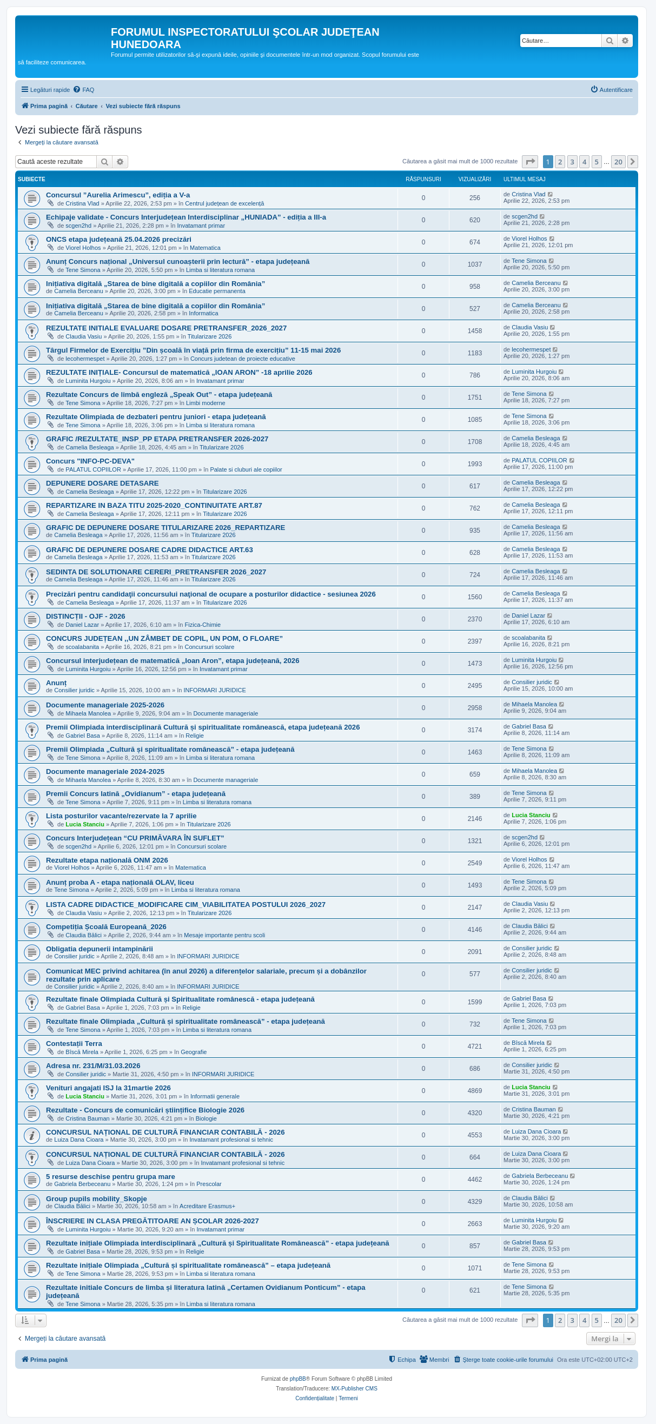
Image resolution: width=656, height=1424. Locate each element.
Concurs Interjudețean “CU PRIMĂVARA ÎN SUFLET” (135, 838)
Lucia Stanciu (84, 824)
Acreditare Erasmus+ (207, 1206)
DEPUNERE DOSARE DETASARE (102, 483)
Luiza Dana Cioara (78, 1139)
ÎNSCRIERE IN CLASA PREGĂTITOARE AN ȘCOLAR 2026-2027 (152, 1221)
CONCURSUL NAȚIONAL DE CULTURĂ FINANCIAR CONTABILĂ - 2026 (165, 1132)
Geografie (194, 1052)
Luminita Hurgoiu (87, 380)
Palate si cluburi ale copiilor (246, 469)
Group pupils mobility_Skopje (96, 1199)
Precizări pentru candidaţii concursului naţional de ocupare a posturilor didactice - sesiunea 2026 (211, 594)
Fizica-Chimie (203, 624)
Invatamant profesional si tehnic (231, 1139)
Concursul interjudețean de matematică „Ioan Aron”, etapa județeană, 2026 (173, 661)
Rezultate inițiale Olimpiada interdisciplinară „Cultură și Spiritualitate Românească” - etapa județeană (217, 1243)
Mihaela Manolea (88, 713)
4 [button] (584, 162)
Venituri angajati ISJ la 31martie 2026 (108, 1088)
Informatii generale (215, 1096)
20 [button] (618, 162)
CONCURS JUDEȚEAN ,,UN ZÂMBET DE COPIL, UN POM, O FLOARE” (164, 638)
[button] (530, 161)
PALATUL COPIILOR (93, 469)
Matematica (205, 247)
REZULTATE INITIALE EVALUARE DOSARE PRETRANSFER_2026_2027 (166, 328)
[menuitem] (83, 89)
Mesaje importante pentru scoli (224, 935)
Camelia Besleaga (89, 447)
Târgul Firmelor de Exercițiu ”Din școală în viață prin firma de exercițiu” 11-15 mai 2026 (193, 350)
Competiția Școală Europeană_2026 (106, 927)
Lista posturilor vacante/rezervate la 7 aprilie (121, 816)
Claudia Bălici (83, 935)
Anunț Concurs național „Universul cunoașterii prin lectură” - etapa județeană (177, 261)
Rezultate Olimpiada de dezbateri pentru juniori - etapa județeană (156, 417)
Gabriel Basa (82, 735)
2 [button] (560, 162)
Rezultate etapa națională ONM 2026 (107, 860)
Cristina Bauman (87, 1118)
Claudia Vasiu (83, 336)
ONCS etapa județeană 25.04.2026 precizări (118, 239)
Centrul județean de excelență (224, 203)
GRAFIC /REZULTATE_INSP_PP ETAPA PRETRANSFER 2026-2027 (157, 439)
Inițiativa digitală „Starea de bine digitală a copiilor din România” (155, 284)
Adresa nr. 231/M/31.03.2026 (93, 1066)
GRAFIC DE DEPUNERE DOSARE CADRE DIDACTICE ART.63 (149, 550)
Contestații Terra (74, 1043)
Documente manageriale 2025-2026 (105, 705)
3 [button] (572, 162)
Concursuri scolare (210, 647)
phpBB (298, 1379)
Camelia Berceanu (78, 291)
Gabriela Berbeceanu (82, 1184)
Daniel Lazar (82, 624)
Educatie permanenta (217, 291)
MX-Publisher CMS (354, 1389)
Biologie (206, 1118)
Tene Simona (82, 270)
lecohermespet (84, 358)
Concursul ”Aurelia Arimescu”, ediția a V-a (118, 195)
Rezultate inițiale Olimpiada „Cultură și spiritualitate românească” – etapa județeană (188, 1265)
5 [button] (597, 162)
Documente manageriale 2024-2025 (105, 771)
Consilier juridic (74, 690)
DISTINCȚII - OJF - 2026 (85, 616)
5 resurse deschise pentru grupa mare (110, 1177)
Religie (194, 735)
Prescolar (208, 1184)
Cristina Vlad (82, 203)
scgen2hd (78, 225)
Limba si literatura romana (220, 270)
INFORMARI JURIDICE (214, 690)
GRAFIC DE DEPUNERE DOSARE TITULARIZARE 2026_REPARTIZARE (165, 528)
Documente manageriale (225, 713)
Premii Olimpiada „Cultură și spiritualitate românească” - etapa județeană (170, 749)
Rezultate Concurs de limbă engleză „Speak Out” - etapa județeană (159, 394)
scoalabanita (82, 647)
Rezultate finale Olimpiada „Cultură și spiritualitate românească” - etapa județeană (185, 1021)
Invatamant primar (201, 225)
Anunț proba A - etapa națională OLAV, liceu (120, 882)
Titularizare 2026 (210, 336)
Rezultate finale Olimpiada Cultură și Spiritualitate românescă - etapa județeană (180, 999)
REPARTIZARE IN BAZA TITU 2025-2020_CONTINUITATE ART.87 (154, 505)
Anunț (56, 683)
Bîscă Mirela (81, 1052)
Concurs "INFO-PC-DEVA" (90, 461)
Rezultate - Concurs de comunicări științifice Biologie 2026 (145, 1110)
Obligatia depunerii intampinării (99, 949)
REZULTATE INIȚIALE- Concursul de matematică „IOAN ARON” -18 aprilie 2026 (179, 372)
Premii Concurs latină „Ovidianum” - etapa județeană (136, 794)
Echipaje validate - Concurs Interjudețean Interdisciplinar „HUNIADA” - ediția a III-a (186, 217)
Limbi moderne (206, 403)
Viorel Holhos (83, 247)
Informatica (203, 313)
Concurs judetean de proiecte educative (242, 358)
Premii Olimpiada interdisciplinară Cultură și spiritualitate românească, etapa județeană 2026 (203, 727)
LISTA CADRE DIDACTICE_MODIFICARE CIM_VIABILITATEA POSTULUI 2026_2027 (186, 904)
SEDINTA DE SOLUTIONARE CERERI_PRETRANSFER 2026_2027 (156, 572)
